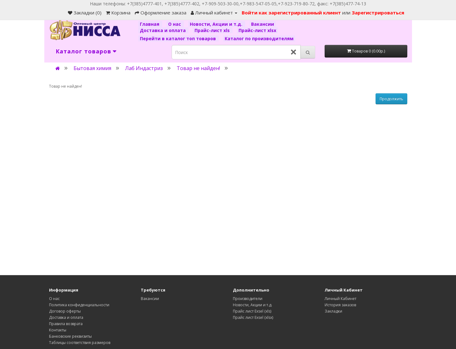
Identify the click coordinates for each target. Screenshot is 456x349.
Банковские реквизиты (70, 336)
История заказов (340, 305)
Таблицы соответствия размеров (79, 342)
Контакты (57, 330)
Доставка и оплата (163, 30)
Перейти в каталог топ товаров (178, 38)
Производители (247, 298)
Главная (150, 24)
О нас (175, 24)
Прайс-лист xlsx (257, 30)
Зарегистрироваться (378, 12)
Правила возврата (66, 323)
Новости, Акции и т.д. (217, 24)
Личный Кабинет (340, 298)
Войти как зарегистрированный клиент (292, 12)
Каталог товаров (83, 51)
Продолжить (391, 98)
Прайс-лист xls (213, 30)
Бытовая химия (92, 68)
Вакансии (262, 24)
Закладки (333, 311)
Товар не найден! (198, 68)
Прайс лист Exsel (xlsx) (253, 317)
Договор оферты (65, 311)
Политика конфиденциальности (79, 305)
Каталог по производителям (259, 38)
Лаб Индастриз (144, 68)
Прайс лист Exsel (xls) (252, 311)
